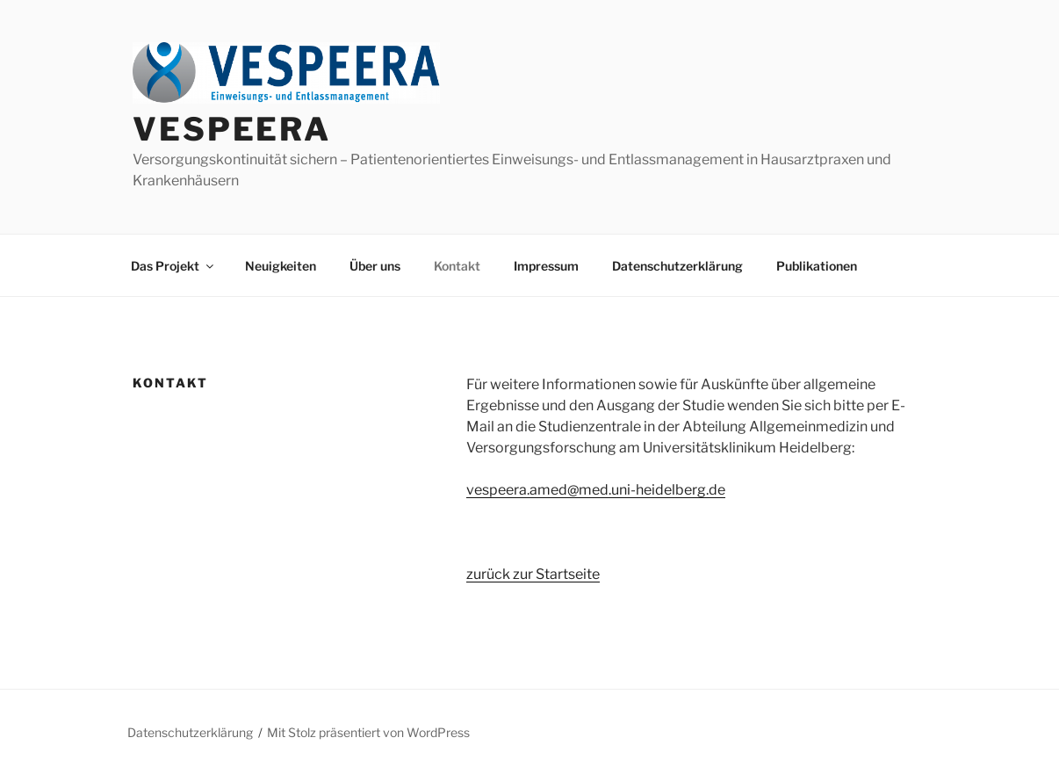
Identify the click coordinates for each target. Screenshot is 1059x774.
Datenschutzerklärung (677, 265)
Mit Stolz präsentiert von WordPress (368, 732)
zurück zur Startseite (533, 574)
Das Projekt (173, 265)
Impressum (546, 265)
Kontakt (457, 265)
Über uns (374, 265)
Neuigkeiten (280, 265)
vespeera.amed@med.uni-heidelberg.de (595, 489)
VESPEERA (232, 129)
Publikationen (816, 265)
